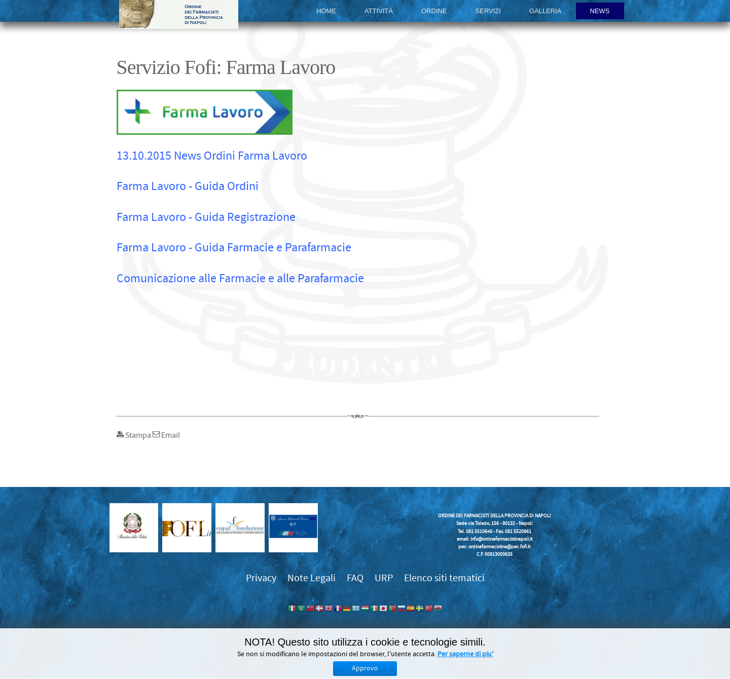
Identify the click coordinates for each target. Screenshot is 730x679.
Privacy (261, 578)
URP (384, 578)
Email (166, 435)
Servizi (488, 11)
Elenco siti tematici (444, 578)
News (600, 11)
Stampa (135, 435)
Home (326, 11)
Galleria (545, 11)
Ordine (434, 11)
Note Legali (311, 578)
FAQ (355, 578)
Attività (378, 11)
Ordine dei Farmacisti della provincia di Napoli (178, 14)
